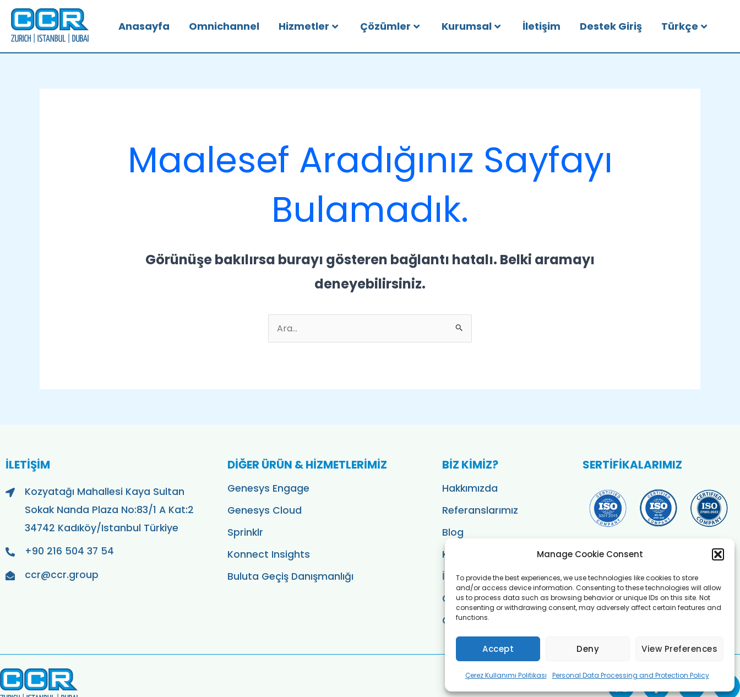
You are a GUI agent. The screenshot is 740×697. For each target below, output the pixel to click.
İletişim (542, 26)
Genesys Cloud (264, 510)
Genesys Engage (268, 488)
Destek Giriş (611, 26)
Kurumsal (471, 26)
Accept (498, 649)
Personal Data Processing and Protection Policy (630, 675)
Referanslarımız (480, 510)
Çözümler (390, 26)
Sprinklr (245, 532)
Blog (453, 532)
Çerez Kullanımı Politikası (506, 675)
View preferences (679, 649)
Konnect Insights (268, 554)
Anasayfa (144, 26)
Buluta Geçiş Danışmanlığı (290, 576)
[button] (717, 554)
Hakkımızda (470, 488)
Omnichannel (224, 26)
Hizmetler (308, 26)
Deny (587, 649)
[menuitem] (695, 26)
